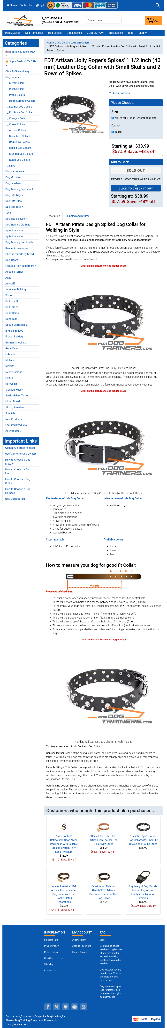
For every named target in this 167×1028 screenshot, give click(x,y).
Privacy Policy (51, 946)
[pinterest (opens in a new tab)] (65, 1007)
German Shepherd (15, 342)
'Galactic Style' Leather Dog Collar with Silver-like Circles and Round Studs (143, 840)
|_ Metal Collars (14, 83)
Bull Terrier (11, 307)
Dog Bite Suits (13, 201)
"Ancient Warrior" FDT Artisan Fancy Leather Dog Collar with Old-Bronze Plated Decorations (63, 894)
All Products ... (13, 430)
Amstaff (10, 283)
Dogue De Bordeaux (16, 324)
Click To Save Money (17, 71)
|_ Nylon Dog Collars (17, 159)
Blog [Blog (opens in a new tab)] (130, 32)
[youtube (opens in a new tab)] (74, 1007)
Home (12, 5)
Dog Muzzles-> (14, 177)
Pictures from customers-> (20, 265)
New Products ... (14, 419)
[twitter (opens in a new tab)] (56, 1007)
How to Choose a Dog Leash (17, 471)
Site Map (48, 964)
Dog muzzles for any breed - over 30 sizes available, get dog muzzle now (110, 975)
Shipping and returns (78, 216)
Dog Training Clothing (17, 224)
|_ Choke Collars (15, 124)
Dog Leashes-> (14, 183)
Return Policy (51, 952)
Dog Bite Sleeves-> (16, 218)
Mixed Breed (12, 401)
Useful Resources (15, 498)
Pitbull (9, 377)
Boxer (8, 295)
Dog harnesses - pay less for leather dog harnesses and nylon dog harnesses (110, 991)
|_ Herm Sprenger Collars (20, 100)
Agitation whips (14, 230)
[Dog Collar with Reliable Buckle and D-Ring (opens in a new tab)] (103, 441)
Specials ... (11, 413)
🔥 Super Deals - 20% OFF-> (20, 63)
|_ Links (10, 165)
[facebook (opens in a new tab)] (47, 1007)
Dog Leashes (74, 32)
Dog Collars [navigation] (63, 42)
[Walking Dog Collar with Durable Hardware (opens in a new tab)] (103, 690)
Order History (79, 940)
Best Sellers (116, 32)
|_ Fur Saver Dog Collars (19, 112)
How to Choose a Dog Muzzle (17, 461)
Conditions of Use (53, 958)
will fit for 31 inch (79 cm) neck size (135, 117)
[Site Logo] (20, 20)
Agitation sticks (14, 236)
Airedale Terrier (14, 271)
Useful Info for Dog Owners (21, 453)
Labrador (10, 354)
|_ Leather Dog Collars (18, 106)
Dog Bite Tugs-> (14, 195)
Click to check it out (136, 188)
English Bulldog (14, 330)
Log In (40, 5)
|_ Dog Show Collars (17, 142)
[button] (158, 5)
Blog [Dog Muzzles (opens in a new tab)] (102, 940)
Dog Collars (55, 32)
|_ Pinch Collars (14, 89)
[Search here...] (103, 20)
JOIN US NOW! (95, 32)
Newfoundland (13, 372)
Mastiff (9, 366)
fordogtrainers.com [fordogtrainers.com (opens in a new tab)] (17, 1024)
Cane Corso (12, 313)
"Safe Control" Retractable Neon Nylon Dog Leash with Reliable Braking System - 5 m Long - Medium (64, 844)
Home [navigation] (50, 42)
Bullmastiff (11, 301)
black (118, 131)
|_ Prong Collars (15, 94)
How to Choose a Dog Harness (17, 491)
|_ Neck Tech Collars (17, 136)
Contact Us (26, 5)
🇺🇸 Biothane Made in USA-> (20, 53)
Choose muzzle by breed (19, 254)
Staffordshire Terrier (17, 395)
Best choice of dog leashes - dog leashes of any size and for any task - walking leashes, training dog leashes (111, 955)
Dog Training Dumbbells (19, 242)
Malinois (10, 360)
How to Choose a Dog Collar (17, 481)
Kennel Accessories (16, 248)
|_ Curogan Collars (16, 118)
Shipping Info (51, 940)
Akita (8, 277)
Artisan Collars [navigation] (81, 42)
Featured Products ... (17, 425)
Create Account (80, 952)
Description (53, 216)
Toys (8, 212)
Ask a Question (119, 93)
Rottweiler (11, 383)
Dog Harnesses (34, 32)
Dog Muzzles (12, 32)
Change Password (81, 946)
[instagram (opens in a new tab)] (83, 1007)
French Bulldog (14, 336)
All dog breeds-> (14, 407)
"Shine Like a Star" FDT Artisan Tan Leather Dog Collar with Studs (103, 840)
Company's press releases (20, 447)
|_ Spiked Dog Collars (18, 147)
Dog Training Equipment (19, 189)
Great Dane (11, 348)
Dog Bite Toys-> (14, 206)
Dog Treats (11, 260)
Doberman (11, 319)
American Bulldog (15, 289)
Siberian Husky (14, 389)
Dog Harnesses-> (15, 171)
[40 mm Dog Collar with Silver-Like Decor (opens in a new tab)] (103, 316)
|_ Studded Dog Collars (19, 153)
